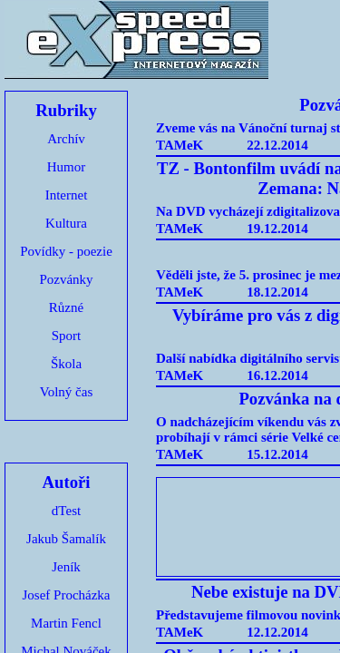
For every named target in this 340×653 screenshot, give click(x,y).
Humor (66, 167)
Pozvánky (65, 279)
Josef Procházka (66, 595)
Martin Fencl (66, 623)
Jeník (66, 567)
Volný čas (66, 392)
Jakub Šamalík (66, 538)
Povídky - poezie (66, 251)
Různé (66, 307)
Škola (66, 363)
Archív (66, 139)
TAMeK (179, 145)
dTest (66, 510)
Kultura (66, 223)
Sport (67, 335)
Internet (66, 195)
